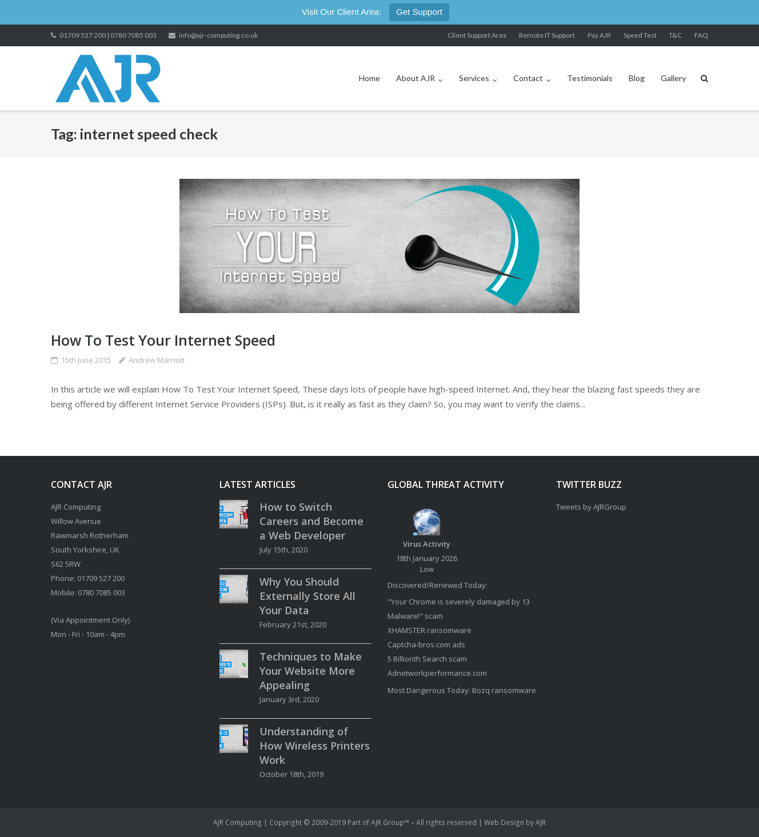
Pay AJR (599, 35)
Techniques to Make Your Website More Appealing (310, 671)
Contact (528, 78)
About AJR (415, 78)
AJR (541, 822)
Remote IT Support (547, 35)
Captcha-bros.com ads (426, 644)
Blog (637, 78)
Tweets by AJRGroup (591, 507)
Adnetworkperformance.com (437, 673)
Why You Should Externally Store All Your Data (307, 596)
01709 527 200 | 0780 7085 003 (108, 35)
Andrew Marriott (157, 360)
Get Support (419, 12)
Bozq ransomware (504, 690)
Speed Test (640, 35)
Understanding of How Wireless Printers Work (314, 745)
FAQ (701, 35)
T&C (675, 35)
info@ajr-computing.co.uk (218, 35)
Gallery (673, 78)
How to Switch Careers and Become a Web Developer (311, 521)
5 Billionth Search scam (427, 659)
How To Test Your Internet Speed (163, 340)
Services (474, 78)
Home (369, 78)
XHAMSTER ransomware (430, 630)
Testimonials (590, 78)
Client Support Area (477, 35)
